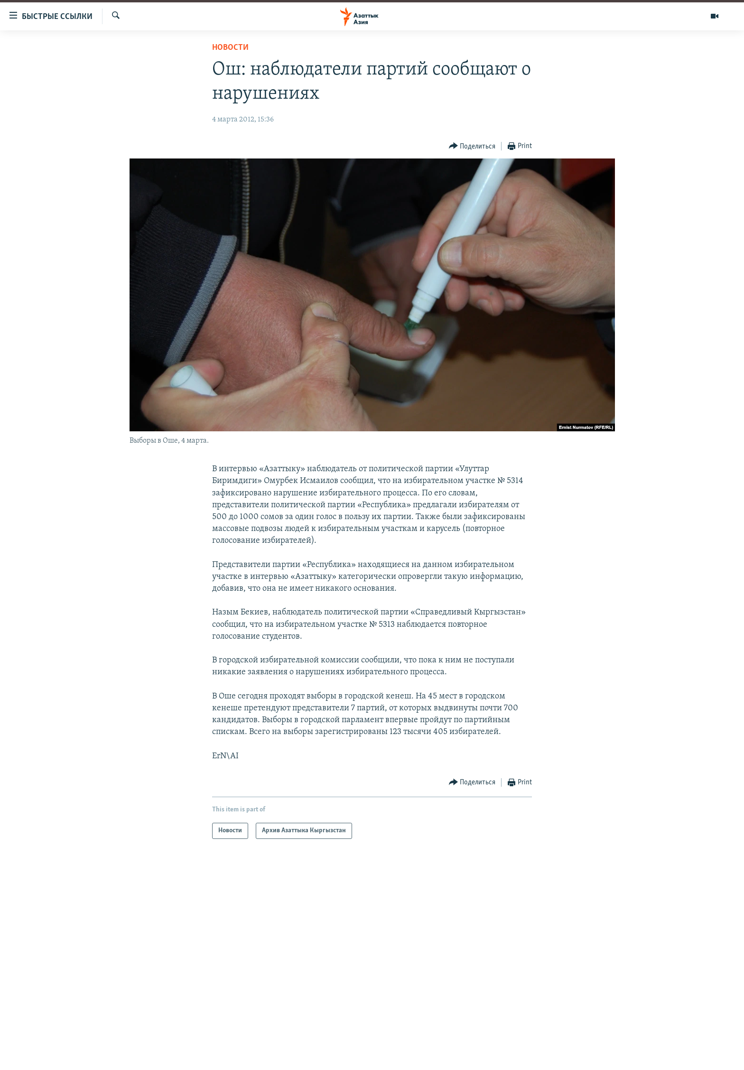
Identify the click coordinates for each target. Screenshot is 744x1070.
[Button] (472, 146)
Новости (230, 47)
